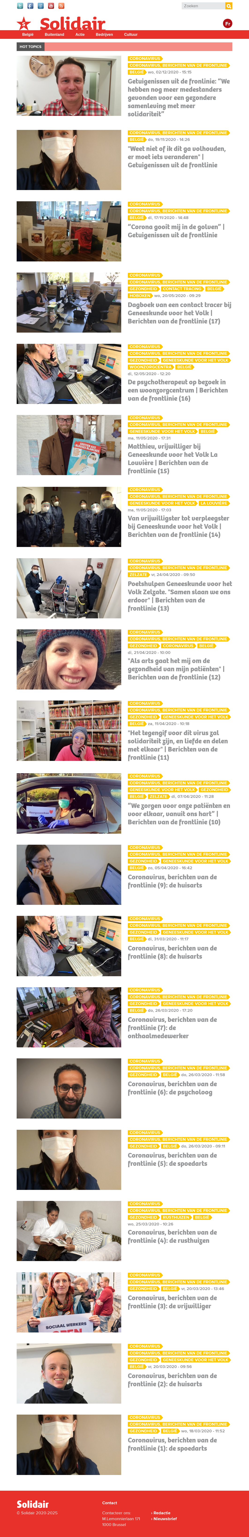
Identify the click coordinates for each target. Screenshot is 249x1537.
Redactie (162, 1512)
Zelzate (138, 574)
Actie (80, 35)
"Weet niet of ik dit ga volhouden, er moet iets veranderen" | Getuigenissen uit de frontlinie (177, 156)
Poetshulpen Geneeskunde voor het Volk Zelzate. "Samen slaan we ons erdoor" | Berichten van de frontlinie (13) (180, 596)
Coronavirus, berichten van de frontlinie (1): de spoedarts (172, 1444)
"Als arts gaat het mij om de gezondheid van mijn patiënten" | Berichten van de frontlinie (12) (176, 669)
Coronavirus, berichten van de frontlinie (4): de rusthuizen (172, 1236)
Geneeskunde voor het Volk (195, 360)
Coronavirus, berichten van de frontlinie (178, 65)
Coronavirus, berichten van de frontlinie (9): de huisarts (172, 881)
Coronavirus (145, 58)
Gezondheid (143, 288)
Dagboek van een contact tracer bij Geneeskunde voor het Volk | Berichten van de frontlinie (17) (179, 313)
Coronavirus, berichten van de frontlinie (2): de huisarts (172, 1379)
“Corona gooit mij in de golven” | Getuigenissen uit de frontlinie (176, 230)
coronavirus (178, 645)
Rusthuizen (176, 1217)
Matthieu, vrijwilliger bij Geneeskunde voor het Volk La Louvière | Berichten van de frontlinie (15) (173, 458)
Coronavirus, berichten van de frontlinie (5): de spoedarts (172, 1159)
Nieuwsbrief (165, 1518)
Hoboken (140, 295)
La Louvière (214, 503)
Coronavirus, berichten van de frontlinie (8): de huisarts (172, 952)
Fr (227, 24)
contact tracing (182, 288)
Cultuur (131, 35)
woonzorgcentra (150, 367)
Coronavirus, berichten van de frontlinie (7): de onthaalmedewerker (172, 1027)
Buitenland (54, 35)
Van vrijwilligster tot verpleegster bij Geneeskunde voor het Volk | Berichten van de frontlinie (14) (178, 526)
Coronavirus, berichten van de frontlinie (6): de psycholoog (172, 1088)
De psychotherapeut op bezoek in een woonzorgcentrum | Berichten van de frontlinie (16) (178, 390)
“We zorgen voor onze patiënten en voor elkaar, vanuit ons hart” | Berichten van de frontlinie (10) (179, 813)
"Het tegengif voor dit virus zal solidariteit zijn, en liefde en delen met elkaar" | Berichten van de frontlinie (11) (178, 745)
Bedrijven (104, 35)
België (28, 35)
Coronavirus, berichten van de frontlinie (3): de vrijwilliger (172, 1301)
